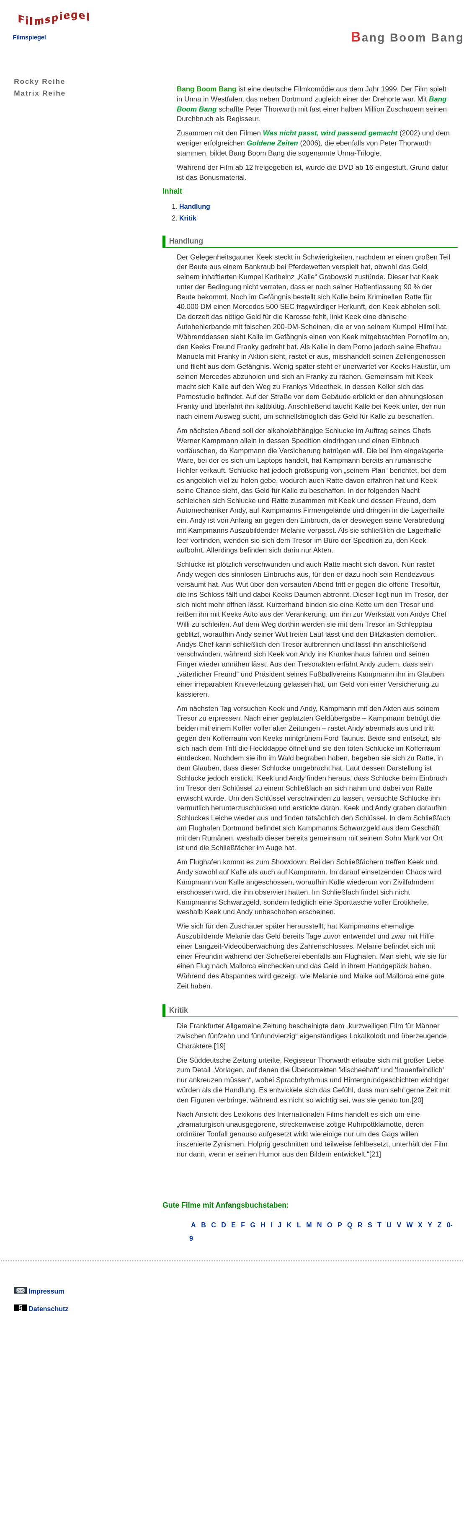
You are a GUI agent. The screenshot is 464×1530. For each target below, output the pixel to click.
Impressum (39, 1291)
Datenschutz (41, 1308)
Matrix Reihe (33, 93)
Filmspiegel (29, 37)
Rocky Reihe (33, 81)
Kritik (187, 218)
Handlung (194, 206)
